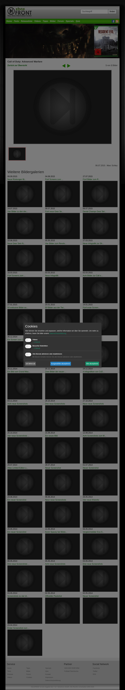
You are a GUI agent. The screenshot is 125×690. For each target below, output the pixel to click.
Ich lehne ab (30, 364)
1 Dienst (36, 342)
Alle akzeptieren (92, 364)
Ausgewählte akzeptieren (60, 364)
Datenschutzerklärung (57, 333)
